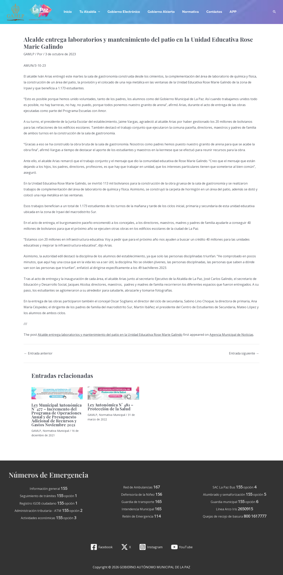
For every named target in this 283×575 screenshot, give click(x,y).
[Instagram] (151, 547)
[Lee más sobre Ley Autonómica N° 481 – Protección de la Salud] (113, 393)
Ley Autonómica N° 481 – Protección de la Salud (110, 406)
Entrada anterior (38, 353)
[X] (126, 547)
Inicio (67, 12)
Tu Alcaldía (88, 12)
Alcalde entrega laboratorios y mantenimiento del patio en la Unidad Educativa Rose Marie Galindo (110, 334)
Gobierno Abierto (158, 12)
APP (227, 12)
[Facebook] (101, 547)
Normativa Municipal (56, 431)
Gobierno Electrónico (121, 12)
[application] (97, 12)
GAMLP (29, 54)
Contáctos (209, 12)
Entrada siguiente (244, 353)
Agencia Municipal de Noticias (231, 334)
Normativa (186, 12)
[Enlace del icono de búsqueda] (274, 12)
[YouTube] (182, 547)
